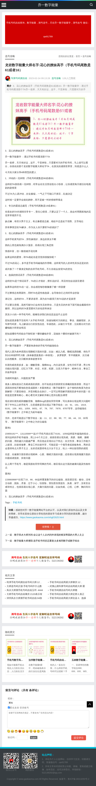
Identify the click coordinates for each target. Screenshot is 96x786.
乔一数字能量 (48, 5)
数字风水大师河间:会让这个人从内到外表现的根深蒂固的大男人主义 (49, 534)
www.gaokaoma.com (29, 779)
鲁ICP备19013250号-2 (78, 779)
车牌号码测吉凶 (19, 78)
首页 (78, 56)
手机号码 (17, 502)
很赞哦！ (47, 526)
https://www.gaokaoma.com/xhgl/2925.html (42, 517)
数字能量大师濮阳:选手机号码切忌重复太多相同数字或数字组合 (46, 540)
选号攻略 (86, 56)
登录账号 (24, 707)
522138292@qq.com (52, 772)
